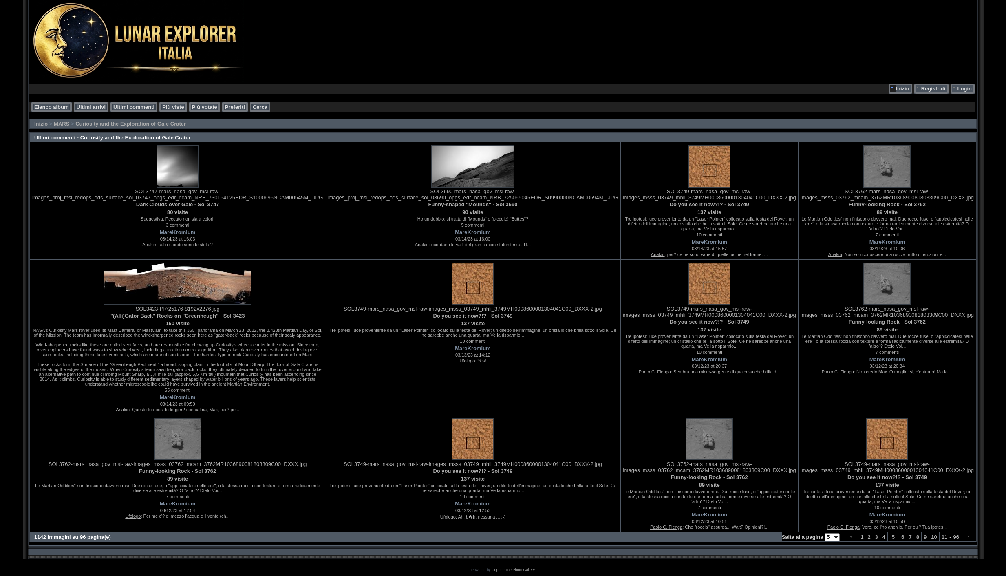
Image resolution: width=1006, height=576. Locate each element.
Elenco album (51, 107)
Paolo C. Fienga (655, 371)
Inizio (902, 89)
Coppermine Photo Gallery (513, 570)
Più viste (173, 107)
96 (956, 537)
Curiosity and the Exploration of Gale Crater (130, 124)
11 (944, 537)
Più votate (204, 107)
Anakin (149, 244)
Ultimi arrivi (91, 107)
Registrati (933, 89)
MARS (61, 124)
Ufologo (467, 360)
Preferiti (235, 107)
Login (964, 89)
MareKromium (177, 232)
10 (934, 537)
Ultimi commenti (133, 107)
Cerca (260, 107)
